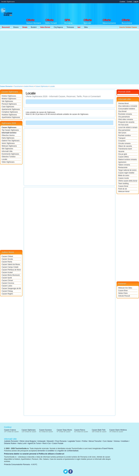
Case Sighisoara (8, 107)
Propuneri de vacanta (126, 122)
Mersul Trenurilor (95, 441)
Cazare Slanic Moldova (118, 430)
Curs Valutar (107, 441)
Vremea (117, 441)
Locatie (4, 159)
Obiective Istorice (8, 135)
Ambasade (41, 441)
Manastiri (50, 441)
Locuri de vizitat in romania (127, 127)
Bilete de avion (123, 175)
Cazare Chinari (7, 280)
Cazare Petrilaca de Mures (11, 270)
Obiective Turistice (8, 157)
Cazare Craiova (10, 430)
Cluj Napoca (58, 27)
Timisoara (70, 27)
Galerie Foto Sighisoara (10, 141)
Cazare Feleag (7, 291)
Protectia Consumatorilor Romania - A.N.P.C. (21, 464)
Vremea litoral (123, 103)
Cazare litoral (123, 186)
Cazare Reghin (7, 294)
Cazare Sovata (7, 259)
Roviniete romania (125, 114)
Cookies (122, 1)
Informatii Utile (7, 151)
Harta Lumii (22, 443)
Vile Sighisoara (7, 101)
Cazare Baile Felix (98, 430)
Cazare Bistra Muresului (11, 275)
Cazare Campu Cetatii (10, 267)
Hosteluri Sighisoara (9, 115)
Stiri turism (122, 133)
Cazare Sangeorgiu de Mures (11, 288)
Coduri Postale (57, 443)
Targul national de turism (127, 170)
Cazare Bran (123, 291)
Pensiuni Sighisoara (9, 104)
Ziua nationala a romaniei (127, 106)
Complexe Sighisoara (10, 112)
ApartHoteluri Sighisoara (11, 117)
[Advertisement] (26, 57)
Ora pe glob (122, 154)
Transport (121, 138)
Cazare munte (123, 178)
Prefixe (84, 441)
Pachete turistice (124, 135)
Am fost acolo (123, 125)
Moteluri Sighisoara (9, 99)
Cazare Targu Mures (64, 430)
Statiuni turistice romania (127, 159)
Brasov (16, 27)
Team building (123, 183)
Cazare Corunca (8, 283)
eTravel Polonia (107, 448)
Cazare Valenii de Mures (11, 264)
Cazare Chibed (7, 256)
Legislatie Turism (74, 441)
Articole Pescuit (124, 296)
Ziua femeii (122, 111)
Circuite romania (124, 143)
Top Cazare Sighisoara (10, 130)
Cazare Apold (7, 278)
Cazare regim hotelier (126, 173)
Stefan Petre (123, 293)
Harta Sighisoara (8, 138)
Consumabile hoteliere (126, 109)
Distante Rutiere (10, 443)
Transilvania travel (125, 149)
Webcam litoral (123, 191)
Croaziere (122, 141)
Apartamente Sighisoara (11, 109)
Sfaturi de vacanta (125, 146)
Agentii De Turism (34, 443)
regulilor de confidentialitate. (68, 451)
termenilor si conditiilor (46, 451)
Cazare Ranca (79, 430)
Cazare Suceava (45, 430)
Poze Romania (60, 441)
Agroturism (122, 162)
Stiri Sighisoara (7, 149)
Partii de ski (122, 189)
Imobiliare (124, 441)
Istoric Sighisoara (8, 143)
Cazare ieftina (123, 157)
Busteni (34, 27)
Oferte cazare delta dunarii (127, 181)
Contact (129, 1)
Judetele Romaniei (11, 441)
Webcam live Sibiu (125, 288)
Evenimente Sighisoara (10, 154)
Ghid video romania (125, 119)
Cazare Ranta (7, 262)
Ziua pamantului (124, 130)
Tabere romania (124, 165)
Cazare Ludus (7, 286)
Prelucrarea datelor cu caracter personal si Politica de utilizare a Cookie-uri (34, 454)
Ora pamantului (124, 117)
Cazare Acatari (7, 272)
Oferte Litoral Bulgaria (28, 441)
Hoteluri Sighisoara (9, 96)
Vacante (121, 151)
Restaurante (122, 167)
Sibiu (86, 27)
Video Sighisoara (8, 162)
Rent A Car (47, 443)
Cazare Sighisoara (9, 127)
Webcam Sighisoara (9, 146)
